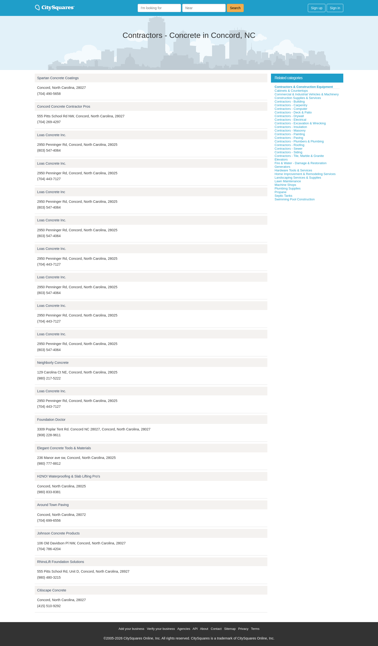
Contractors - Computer (291, 109)
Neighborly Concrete (52, 363)
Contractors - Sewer (289, 148)
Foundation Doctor (51, 419)
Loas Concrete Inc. (51, 135)
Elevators (281, 159)
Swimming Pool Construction (295, 199)
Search (235, 8)
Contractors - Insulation (291, 127)
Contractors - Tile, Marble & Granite (299, 156)
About (204, 629)
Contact (216, 629)
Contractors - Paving (289, 138)
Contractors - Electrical (290, 119)
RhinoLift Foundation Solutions (60, 562)
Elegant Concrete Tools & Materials (64, 448)
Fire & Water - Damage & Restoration (301, 163)
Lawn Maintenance (288, 181)
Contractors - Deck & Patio (293, 112)
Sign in (335, 8)
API (195, 629)
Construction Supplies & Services (298, 98)
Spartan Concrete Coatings (58, 78)
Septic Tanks (283, 195)
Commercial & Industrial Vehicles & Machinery (307, 94)
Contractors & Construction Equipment (304, 87)
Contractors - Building (290, 101)
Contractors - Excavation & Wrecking (300, 123)
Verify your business (161, 629)
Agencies (183, 629)
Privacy (243, 629)
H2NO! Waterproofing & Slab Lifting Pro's (68, 476)
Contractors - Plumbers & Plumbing (299, 141)
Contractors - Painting (290, 134)
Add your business (131, 629)
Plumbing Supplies (288, 188)
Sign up (316, 8)
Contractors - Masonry (290, 130)
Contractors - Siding (288, 152)
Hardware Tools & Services (293, 170)
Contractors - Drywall (289, 116)
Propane (280, 192)
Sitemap (230, 629)
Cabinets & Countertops (291, 90)
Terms (255, 629)
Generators (282, 167)
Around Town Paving (53, 505)
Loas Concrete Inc (51, 192)
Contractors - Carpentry (291, 105)
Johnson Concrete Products (58, 533)
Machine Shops (285, 185)
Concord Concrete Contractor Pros (63, 106)
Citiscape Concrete (51, 590)
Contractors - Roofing (289, 145)
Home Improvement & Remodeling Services (305, 174)
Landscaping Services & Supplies (298, 177)
